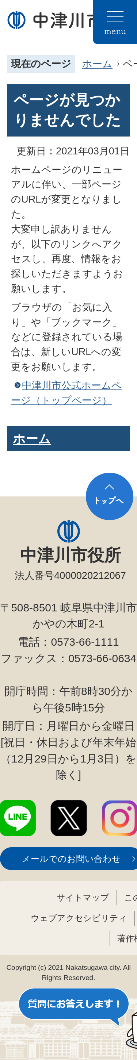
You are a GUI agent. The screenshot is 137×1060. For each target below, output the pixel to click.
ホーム (97, 63)
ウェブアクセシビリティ (79, 918)
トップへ (109, 496)
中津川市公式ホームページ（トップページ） (66, 393)
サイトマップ (83, 897)
